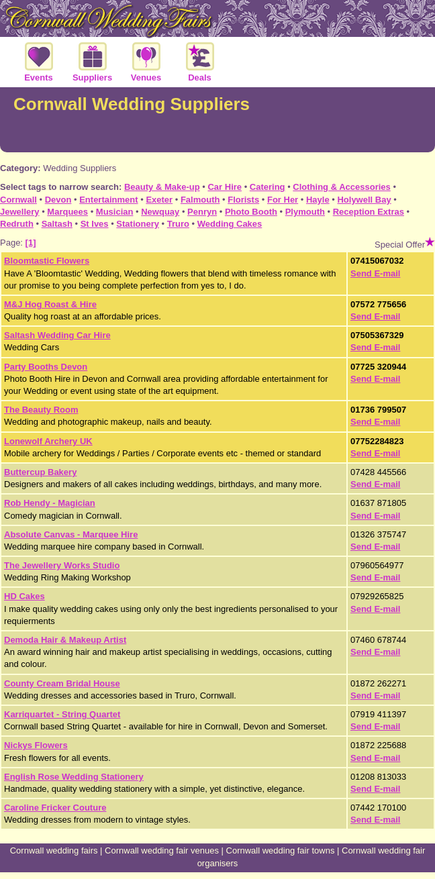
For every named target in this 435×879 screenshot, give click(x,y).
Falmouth (200, 200)
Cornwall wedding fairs (54, 850)
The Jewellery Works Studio (61, 565)
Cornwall (18, 200)
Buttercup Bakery (40, 472)
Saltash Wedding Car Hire (57, 335)
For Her (282, 200)
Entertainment (108, 200)
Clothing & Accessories (341, 187)
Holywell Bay (364, 200)
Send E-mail (375, 273)
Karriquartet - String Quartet (62, 714)
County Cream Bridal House (62, 683)
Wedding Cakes (229, 224)
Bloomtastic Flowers (46, 261)
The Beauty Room (41, 410)
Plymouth (305, 212)
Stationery (137, 224)
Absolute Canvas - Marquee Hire (71, 534)
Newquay (160, 212)
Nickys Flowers (36, 745)
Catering (267, 187)
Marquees (67, 212)
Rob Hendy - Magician (49, 503)
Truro (178, 224)
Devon (58, 200)
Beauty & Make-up (162, 187)
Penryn (202, 212)
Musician (115, 212)
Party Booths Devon (45, 367)
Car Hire (224, 187)
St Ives (95, 224)
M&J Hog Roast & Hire (50, 304)
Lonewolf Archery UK (48, 441)
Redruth (17, 224)
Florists (243, 200)
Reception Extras (368, 212)
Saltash (57, 224)
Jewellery (20, 212)
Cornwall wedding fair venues (162, 850)
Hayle (318, 200)
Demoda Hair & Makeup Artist (65, 640)
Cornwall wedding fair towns (280, 850)
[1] (31, 243)
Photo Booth (251, 212)
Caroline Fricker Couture (55, 808)
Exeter (159, 200)
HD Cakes (24, 596)
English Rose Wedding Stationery (74, 777)
